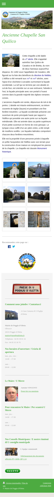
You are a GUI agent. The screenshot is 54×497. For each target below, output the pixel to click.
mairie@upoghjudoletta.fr (14, 335)
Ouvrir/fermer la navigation (27, 4)
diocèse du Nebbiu (42, 75)
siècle (29, 59)
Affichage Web (45, 486)
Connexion (47, 483)
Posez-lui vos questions (29, 391)
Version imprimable (12, 483)
